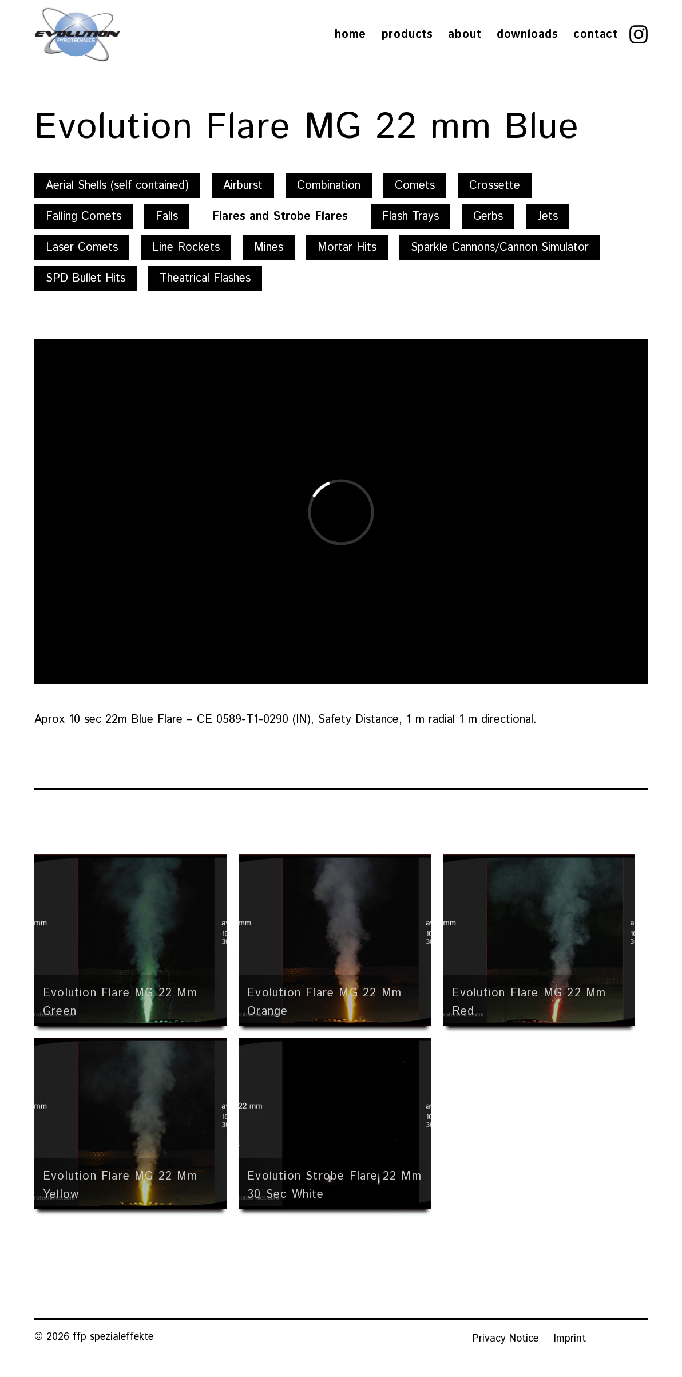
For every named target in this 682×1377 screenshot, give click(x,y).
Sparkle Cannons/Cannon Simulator (500, 247)
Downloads (527, 34)
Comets (415, 185)
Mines (268, 247)
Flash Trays (410, 216)
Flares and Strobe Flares (280, 216)
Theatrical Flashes (205, 278)
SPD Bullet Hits (85, 278)
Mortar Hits (347, 247)
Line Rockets (186, 247)
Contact (595, 34)
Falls (167, 216)
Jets (547, 216)
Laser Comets (82, 247)
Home (350, 34)
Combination (328, 185)
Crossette (494, 185)
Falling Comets (83, 216)
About (464, 34)
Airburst (243, 185)
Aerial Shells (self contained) (117, 185)
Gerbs (488, 216)
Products (407, 34)
